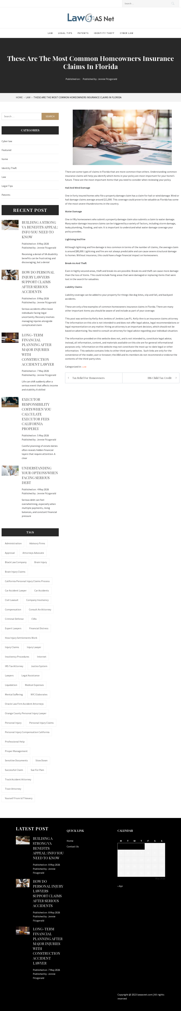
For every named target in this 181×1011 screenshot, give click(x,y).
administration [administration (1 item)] (13, 543)
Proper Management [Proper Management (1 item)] (16, 751)
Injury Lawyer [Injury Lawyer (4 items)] (34, 647)
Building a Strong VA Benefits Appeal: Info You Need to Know (40, 229)
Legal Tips (65, 33)
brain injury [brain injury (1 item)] (40, 562)
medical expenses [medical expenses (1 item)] (34, 684)
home (5, 159)
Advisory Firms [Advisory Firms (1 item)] (37, 543)
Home (70, 840)
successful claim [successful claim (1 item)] (14, 769)
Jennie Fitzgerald (107, 79)
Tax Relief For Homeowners (88, 378)
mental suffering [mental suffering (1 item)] (14, 694)
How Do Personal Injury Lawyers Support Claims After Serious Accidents (38, 282)
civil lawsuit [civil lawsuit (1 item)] (11, 600)
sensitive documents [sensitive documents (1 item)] (16, 760)
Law (50, 33)
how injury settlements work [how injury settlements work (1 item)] (21, 637)
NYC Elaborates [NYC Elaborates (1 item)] (39, 694)
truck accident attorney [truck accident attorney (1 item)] (18, 779)
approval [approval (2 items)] (10, 552)
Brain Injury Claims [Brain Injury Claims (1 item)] (15, 571)
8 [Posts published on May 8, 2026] (148, 853)
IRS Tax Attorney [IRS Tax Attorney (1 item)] (14, 666)
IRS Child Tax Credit (160, 378)
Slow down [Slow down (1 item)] (41, 760)
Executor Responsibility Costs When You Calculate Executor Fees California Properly (36, 414)
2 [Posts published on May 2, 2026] (154, 846)
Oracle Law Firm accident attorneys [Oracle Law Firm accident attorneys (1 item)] (24, 703)
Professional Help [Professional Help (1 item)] (15, 741)
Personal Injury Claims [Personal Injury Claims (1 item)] (41, 722)
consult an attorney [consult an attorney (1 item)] (40, 609)
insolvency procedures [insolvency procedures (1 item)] (17, 656)
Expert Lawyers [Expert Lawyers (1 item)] (13, 628)
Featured (6, 150)
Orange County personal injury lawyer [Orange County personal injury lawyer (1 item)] (25, 713)
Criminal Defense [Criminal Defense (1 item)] (14, 618)
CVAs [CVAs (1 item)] (34, 618)
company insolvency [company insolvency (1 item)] (37, 600)
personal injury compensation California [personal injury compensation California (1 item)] (27, 732)
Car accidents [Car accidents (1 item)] (41, 590)
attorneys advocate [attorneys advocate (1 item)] (33, 552)
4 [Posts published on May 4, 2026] (121, 853)
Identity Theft (104, 33)
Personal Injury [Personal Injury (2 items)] (13, 722)
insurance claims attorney (164, 318)
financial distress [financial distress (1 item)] (38, 628)
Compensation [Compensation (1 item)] (13, 609)
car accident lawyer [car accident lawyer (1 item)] (16, 590)
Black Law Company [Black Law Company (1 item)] (16, 562)
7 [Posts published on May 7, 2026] (141, 853)
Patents (83, 33)
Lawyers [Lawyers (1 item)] (9, 675)
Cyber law (126, 33)
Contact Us (73, 846)
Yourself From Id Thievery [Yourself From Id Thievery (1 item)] (18, 798)
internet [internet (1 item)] (41, 656)
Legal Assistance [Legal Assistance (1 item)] (30, 675)
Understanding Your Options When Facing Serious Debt (40, 475)
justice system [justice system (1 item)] (39, 666)
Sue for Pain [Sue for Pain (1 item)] (37, 769)
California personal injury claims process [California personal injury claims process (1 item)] (27, 581)
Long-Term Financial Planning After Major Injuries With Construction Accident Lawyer (38, 350)
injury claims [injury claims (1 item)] (12, 647)
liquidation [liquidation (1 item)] (11, 684)
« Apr (120, 886)
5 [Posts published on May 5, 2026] (127, 853)
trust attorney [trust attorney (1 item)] (13, 788)
